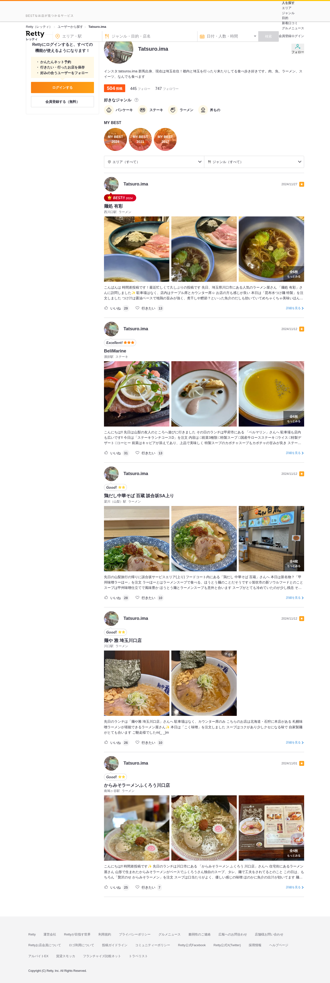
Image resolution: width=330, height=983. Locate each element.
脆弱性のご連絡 (199, 934)
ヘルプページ (278, 945)
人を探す (288, 3)
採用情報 (255, 945)
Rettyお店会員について (44, 945)
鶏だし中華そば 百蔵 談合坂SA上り (139, 495)
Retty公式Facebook (192, 945)
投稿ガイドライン (114, 945)
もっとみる (293, 273)
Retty (32, 934)
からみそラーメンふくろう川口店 (137, 785)
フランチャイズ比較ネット (102, 956)
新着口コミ (290, 23)
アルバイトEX (38, 956)
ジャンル (288, 13)
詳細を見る (293, 308)
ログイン (297, 36)
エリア (286, 8)
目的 (285, 18)
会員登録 (285, 36)
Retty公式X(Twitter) (227, 945)
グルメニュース (293, 28)
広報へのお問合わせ (232, 934)
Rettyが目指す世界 (77, 934)
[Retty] (35, 35)
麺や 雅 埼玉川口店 (123, 640)
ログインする (62, 87)
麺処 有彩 (113, 206)
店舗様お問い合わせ (269, 934)
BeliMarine (115, 351)
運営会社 (49, 934)
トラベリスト (138, 956)
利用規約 (104, 934)
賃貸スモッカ (65, 956)
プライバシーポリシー (135, 934)
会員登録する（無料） (62, 102)
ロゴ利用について (81, 945)
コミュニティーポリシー (152, 945)
